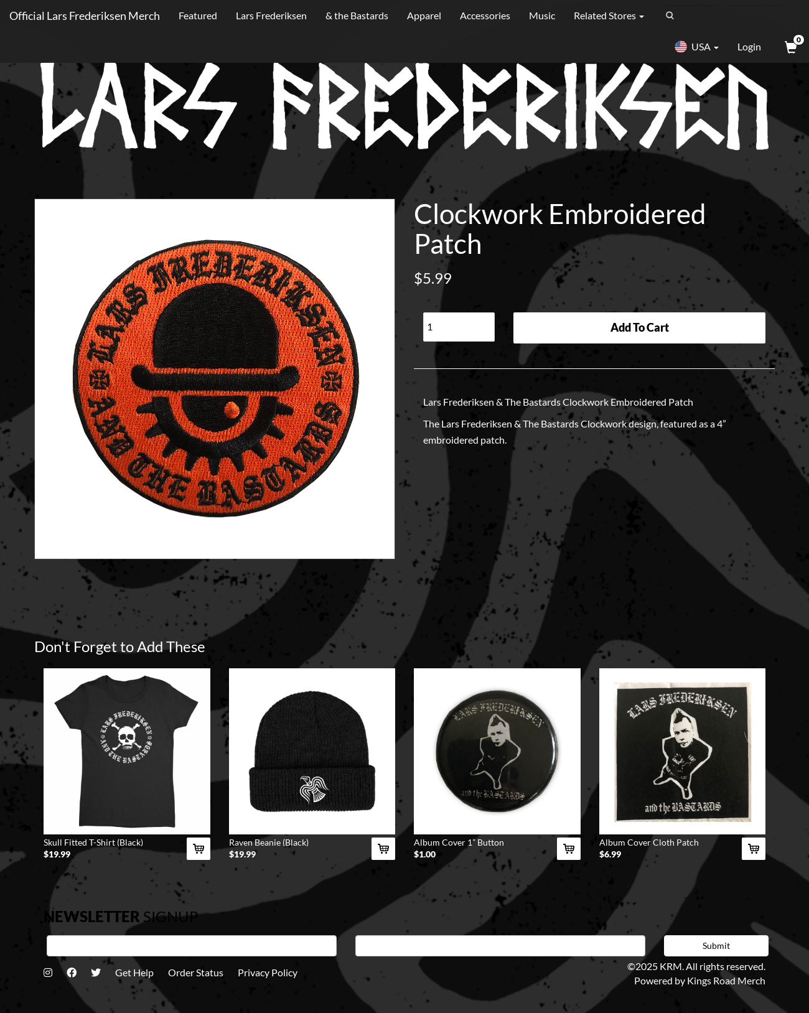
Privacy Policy (267, 972)
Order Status (195, 972)
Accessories (485, 15)
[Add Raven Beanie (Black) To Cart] (383, 849)
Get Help (134, 972)
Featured (198, 15)
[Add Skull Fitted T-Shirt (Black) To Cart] (198, 849)
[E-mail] (500, 945)
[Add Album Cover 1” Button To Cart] (569, 849)
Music (542, 15)
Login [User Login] (749, 46)
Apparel (424, 15)
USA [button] (696, 47)
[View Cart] (789, 46)
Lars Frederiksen (271, 15)
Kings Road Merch (726, 980)
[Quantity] (459, 327)
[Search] (725, 15)
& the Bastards (356, 15)
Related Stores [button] (609, 15)
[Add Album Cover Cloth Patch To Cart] (753, 849)
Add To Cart (639, 327)
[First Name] (192, 945)
